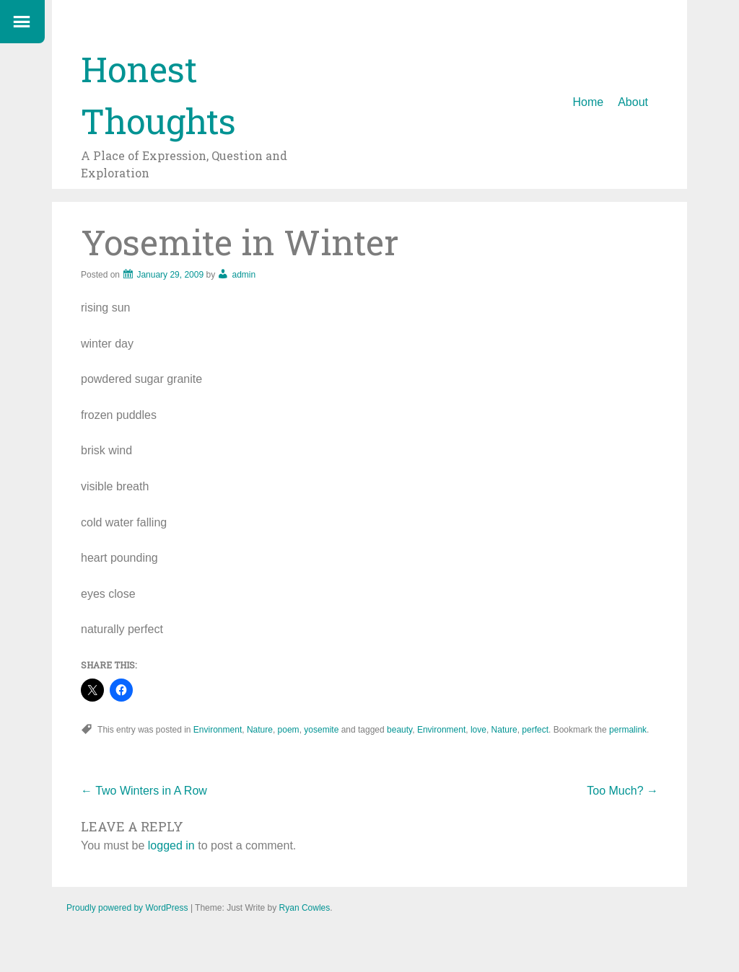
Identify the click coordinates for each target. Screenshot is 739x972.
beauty (399, 730)
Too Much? (622, 791)
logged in (171, 845)
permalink (628, 730)
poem (288, 730)
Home (588, 102)
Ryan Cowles (305, 908)
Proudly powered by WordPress (127, 908)
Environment (217, 730)
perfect (535, 730)
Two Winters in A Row (144, 791)
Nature (260, 730)
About (633, 102)
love (478, 730)
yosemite (321, 730)
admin (243, 275)
